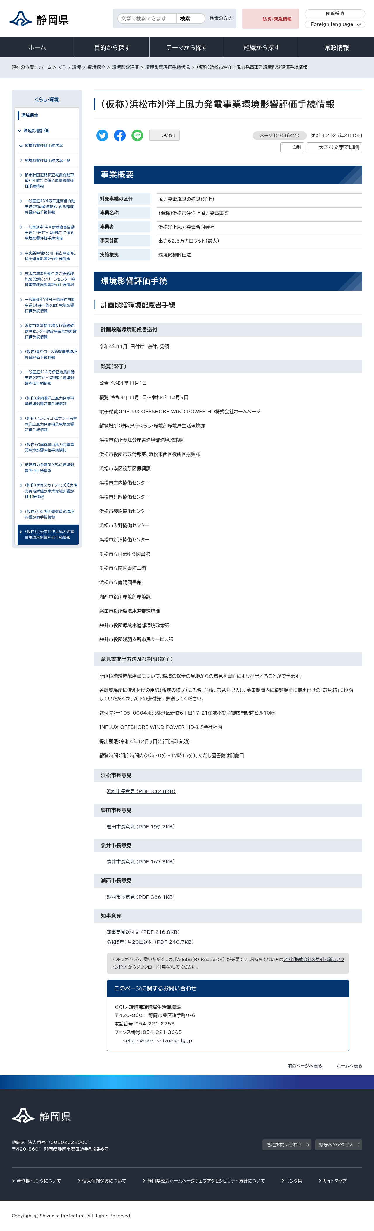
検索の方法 (221, 18)
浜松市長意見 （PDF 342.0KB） (144, 791)
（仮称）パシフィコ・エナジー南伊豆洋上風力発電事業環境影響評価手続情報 (51, 424)
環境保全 (96, 67)
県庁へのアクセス (336, 1145)
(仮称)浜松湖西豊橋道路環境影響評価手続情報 (49, 514)
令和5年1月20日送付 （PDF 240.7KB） (153, 942)
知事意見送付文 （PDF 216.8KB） (146, 932)
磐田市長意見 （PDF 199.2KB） (143, 826)
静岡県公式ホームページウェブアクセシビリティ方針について (206, 1181)
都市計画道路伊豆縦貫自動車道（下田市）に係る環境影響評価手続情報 (49, 180)
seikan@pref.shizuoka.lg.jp (157, 1040)
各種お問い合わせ (284, 1145)
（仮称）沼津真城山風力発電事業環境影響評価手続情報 (49, 447)
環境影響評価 (125, 67)
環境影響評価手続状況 (168, 67)
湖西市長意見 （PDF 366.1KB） (143, 897)
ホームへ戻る (349, 1066)
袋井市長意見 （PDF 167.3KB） (143, 861)
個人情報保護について (104, 1181)
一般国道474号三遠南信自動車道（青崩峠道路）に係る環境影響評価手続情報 (50, 206)
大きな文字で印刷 (338, 147)
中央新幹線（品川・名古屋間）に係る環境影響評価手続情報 (50, 256)
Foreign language (332, 24)
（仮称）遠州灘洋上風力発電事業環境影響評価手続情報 (49, 401)
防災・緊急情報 (277, 19)
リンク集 (294, 1181)
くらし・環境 (69, 67)
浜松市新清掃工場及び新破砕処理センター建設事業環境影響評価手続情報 (51, 331)
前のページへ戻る (305, 1066)
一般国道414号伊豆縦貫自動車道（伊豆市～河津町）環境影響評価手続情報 (50, 377)
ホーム (37, 47)
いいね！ (168, 135)
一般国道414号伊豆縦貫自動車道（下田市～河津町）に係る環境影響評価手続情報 (50, 233)
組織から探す (262, 47)
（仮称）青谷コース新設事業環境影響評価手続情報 (51, 354)
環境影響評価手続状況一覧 (47, 160)
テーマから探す (186, 47)
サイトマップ (335, 1181)
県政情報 (336, 47)
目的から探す (112, 47)
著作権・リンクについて (39, 1181)
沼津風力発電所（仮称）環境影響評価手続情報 (49, 467)
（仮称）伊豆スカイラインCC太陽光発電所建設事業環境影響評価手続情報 (51, 491)
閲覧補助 (335, 13)
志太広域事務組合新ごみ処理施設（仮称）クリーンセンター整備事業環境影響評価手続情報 (50, 279)
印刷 (296, 147)
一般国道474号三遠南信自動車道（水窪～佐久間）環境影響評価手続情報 (50, 305)
